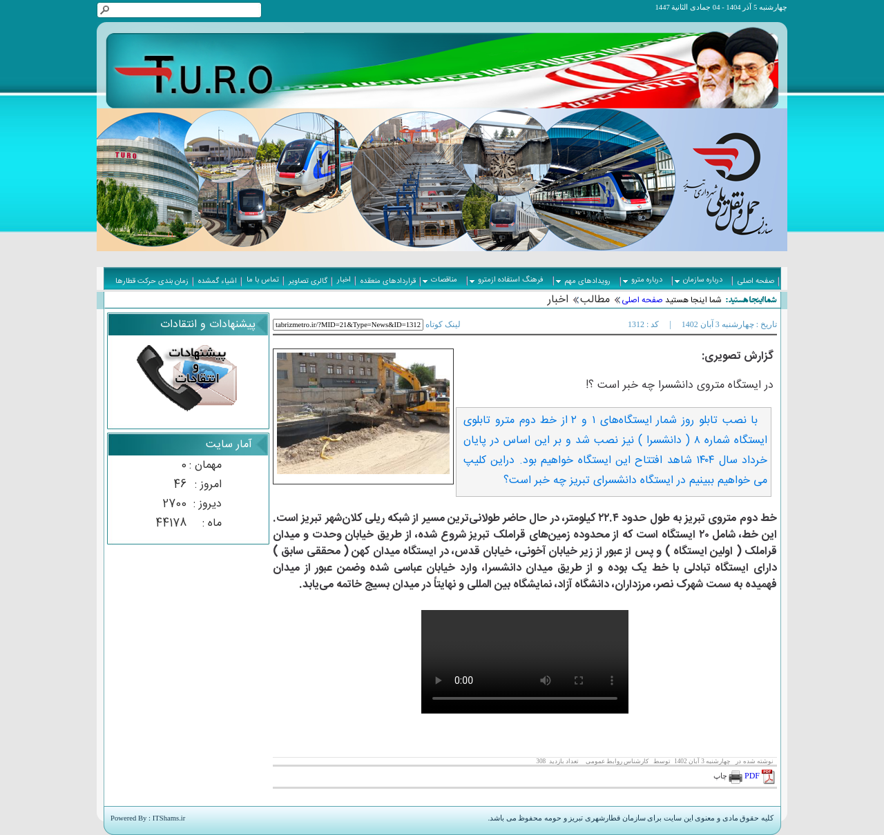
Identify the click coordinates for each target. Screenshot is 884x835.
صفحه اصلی (642, 300)
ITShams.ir (169, 818)
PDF (760, 775)
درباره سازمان (698, 280)
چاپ (728, 776)
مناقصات (440, 280)
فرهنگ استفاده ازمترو (507, 280)
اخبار (558, 300)
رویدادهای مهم (583, 281)
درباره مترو (642, 280)
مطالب (595, 300)
